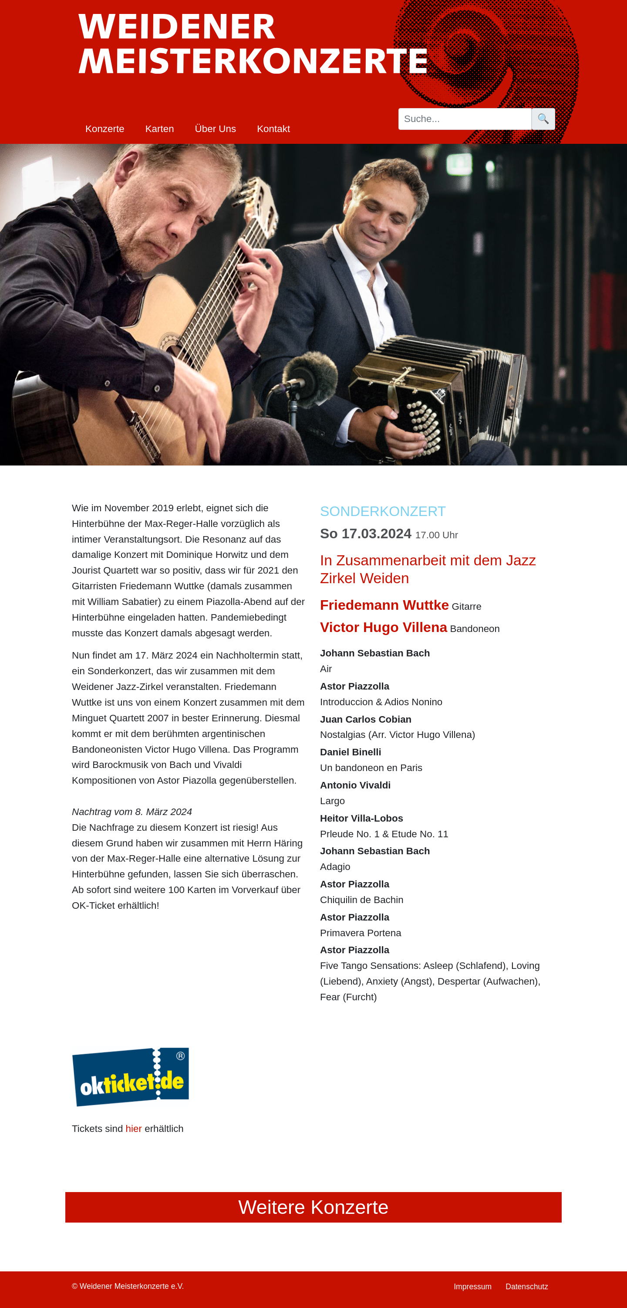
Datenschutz (527, 1286)
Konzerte (105, 128)
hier (134, 1128)
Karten (159, 128)
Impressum (473, 1286)
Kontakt (273, 128)
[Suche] (465, 119)
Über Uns (215, 128)
